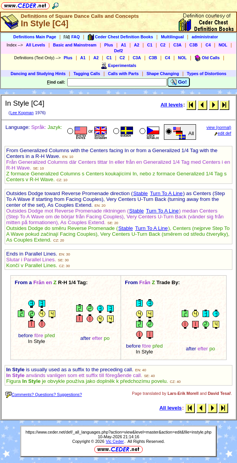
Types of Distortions (206, 73)
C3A (177, 45)
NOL (222, 45)
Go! (179, 82)
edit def (223, 133)
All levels (171, 105)
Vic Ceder (115, 441)
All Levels (35, 45)
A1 (123, 45)
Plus (108, 45)
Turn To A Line (166, 193)
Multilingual (172, 36)
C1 (149, 45)
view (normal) (218, 127)
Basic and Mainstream (75, 45)
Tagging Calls (86, 73)
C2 (162, 45)
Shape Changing (163, 73)
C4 (208, 45)
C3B (193, 45)
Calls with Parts (123, 73)
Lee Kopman (21, 112)
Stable (140, 193)
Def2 (118, 50)
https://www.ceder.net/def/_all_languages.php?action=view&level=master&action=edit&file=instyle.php (118, 432)
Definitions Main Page (34, 36)
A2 (137, 45)
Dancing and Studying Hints (38, 73)
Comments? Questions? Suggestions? (43, 394)
